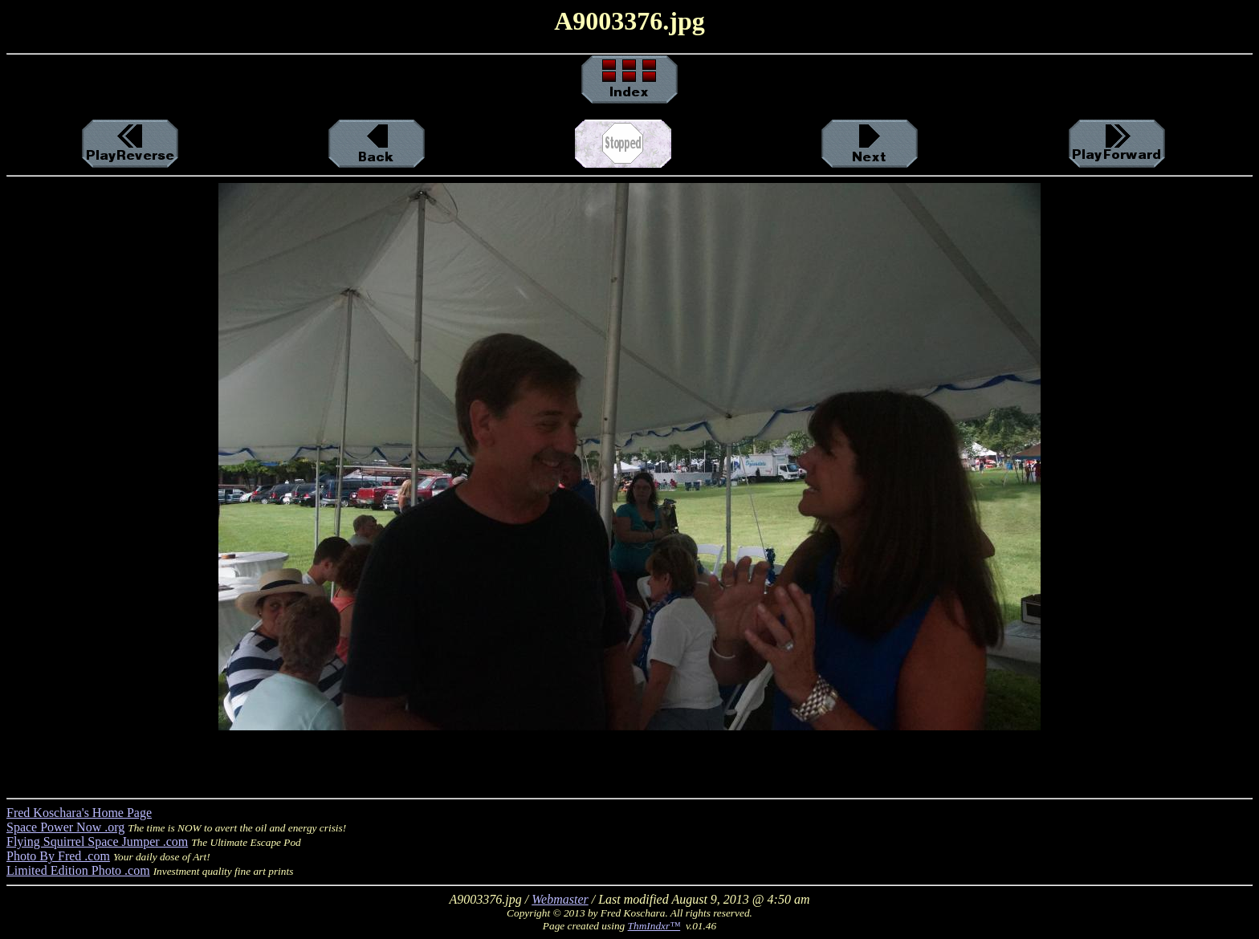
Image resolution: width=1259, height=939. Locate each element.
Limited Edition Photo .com (78, 870)
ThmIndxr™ (654, 926)
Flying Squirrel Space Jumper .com (97, 841)
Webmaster (560, 899)
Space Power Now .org (65, 827)
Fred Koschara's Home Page (79, 812)
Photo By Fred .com (58, 856)
